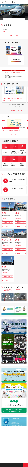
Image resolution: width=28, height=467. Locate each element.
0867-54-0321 (5, 218)
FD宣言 (3, 31)
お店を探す (2, 465)
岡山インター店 (6, 240)
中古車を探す (11, 465)
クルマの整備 (16, 465)
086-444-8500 (18, 245)
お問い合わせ (25, 465)
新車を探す (7, 465)
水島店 (17, 240)
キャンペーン (21, 465)
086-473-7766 (5, 272)
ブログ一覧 (13, 134)
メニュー (26, 2)
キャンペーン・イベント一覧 (13, 110)
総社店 (17, 213)
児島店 (4, 266)
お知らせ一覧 (13, 35)
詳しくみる (5, 226)
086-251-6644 (5, 245)
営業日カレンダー (8, 222)
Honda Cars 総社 (10, 2)
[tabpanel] (14, 11)
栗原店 (4, 213)
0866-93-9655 (18, 218)
